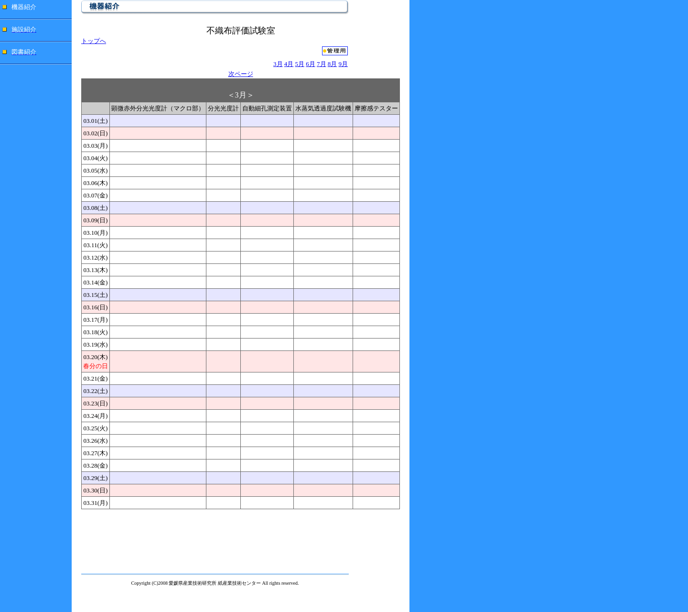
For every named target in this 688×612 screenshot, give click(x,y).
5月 (300, 63)
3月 (278, 63)
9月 (343, 63)
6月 (310, 63)
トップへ (93, 40)
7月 (321, 63)
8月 (332, 63)
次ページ (240, 73)
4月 (289, 63)
